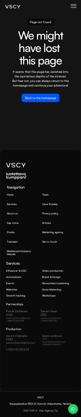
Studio (11, 232)
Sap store (12, 222)
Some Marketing (51, 289)
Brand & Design (51, 277)
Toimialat (12, 241)
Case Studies (50, 204)
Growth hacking (15, 295)
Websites (11, 289)
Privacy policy (50, 213)
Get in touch (49, 241)
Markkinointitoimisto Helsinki (19, 252)
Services (12, 204)
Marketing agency (53, 232)
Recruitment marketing (55, 283)
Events (10, 283)
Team (45, 194)
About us (12, 213)
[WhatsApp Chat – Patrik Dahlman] (73, 409)
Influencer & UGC (16, 270)
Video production (52, 270)
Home (10, 194)
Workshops (49, 295)
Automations (13, 277)
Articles (46, 222)
